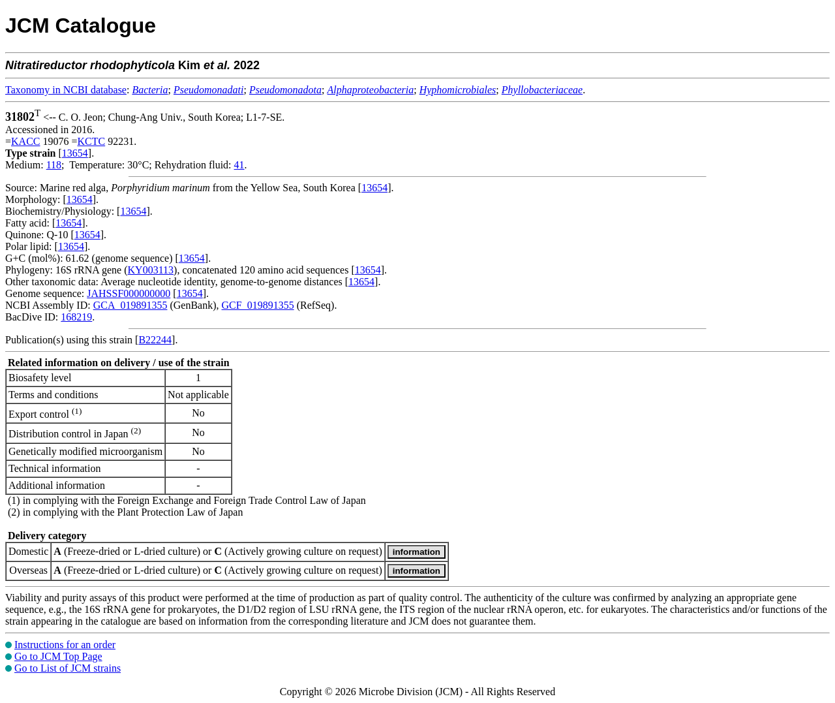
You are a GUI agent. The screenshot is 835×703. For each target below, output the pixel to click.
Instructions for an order (64, 644)
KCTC (92, 141)
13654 (75, 153)
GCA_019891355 (130, 305)
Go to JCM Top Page (58, 656)
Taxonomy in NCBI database (66, 89)
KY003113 (151, 269)
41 (239, 164)
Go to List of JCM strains (67, 668)
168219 (76, 316)
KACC (25, 141)
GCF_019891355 (258, 305)
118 (53, 164)
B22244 (155, 339)
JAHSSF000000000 (128, 293)
